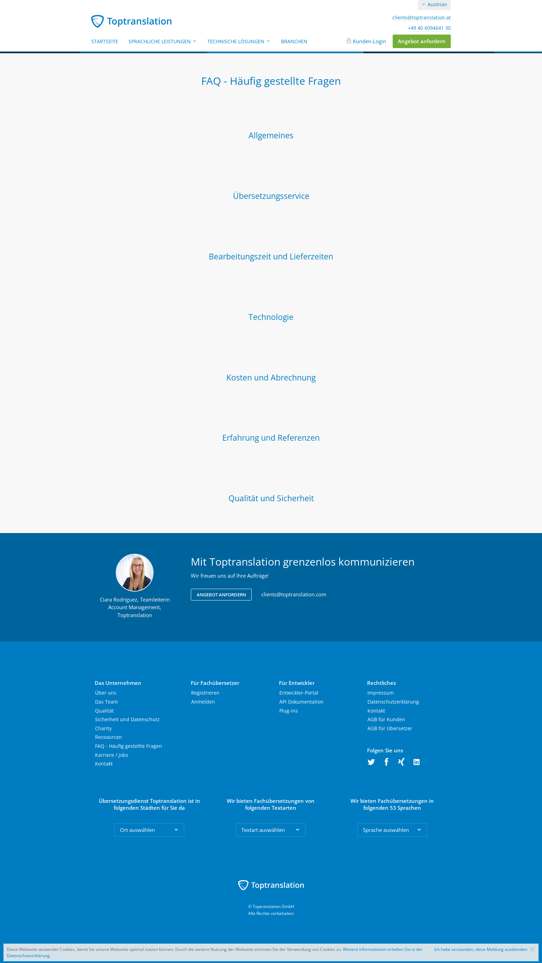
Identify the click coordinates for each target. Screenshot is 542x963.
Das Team (106, 701)
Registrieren (205, 692)
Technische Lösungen (239, 41)
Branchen (294, 41)
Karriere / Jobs (111, 755)
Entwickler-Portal (298, 692)
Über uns (105, 692)
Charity (103, 728)
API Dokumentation (301, 701)
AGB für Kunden (386, 719)
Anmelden (203, 701)
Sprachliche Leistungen (163, 41)
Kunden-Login (369, 41)
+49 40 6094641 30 (429, 28)
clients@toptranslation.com (293, 594)
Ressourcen (108, 737)
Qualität (104, 710)
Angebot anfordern (422, 41)
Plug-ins (288, 710)
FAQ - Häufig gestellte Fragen (128, 746)
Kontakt (104, 763)
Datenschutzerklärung (393, 701)
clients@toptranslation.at (421, 18)
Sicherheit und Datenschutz (127, 719)
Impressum (380, 692)
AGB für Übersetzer (389, 728)
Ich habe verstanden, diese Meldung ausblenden (480, 949)
